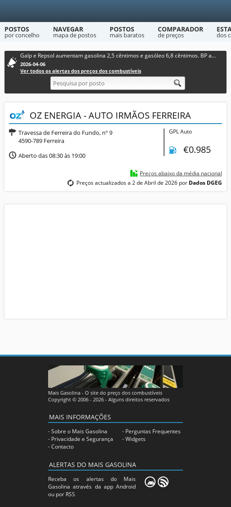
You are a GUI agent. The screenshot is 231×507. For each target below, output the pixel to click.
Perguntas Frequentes (153, 431)
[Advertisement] (115, 261)
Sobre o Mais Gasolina (79, 431)
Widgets (135, 439)
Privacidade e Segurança (82, 439)
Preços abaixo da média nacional (181, 173)
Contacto (62, 446)
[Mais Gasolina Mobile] (150, 481)
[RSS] (163, 481)
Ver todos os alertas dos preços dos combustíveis (80, 70)
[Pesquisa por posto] (117, 83)
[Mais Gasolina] (116, 11)
